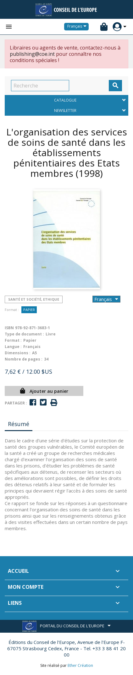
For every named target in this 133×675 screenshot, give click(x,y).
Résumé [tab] (18, 424)
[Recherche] (40, 85)
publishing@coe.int (32, 53)
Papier (29, 309)
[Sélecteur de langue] (78, 26)
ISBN (9, 327)
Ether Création (80, 665)
